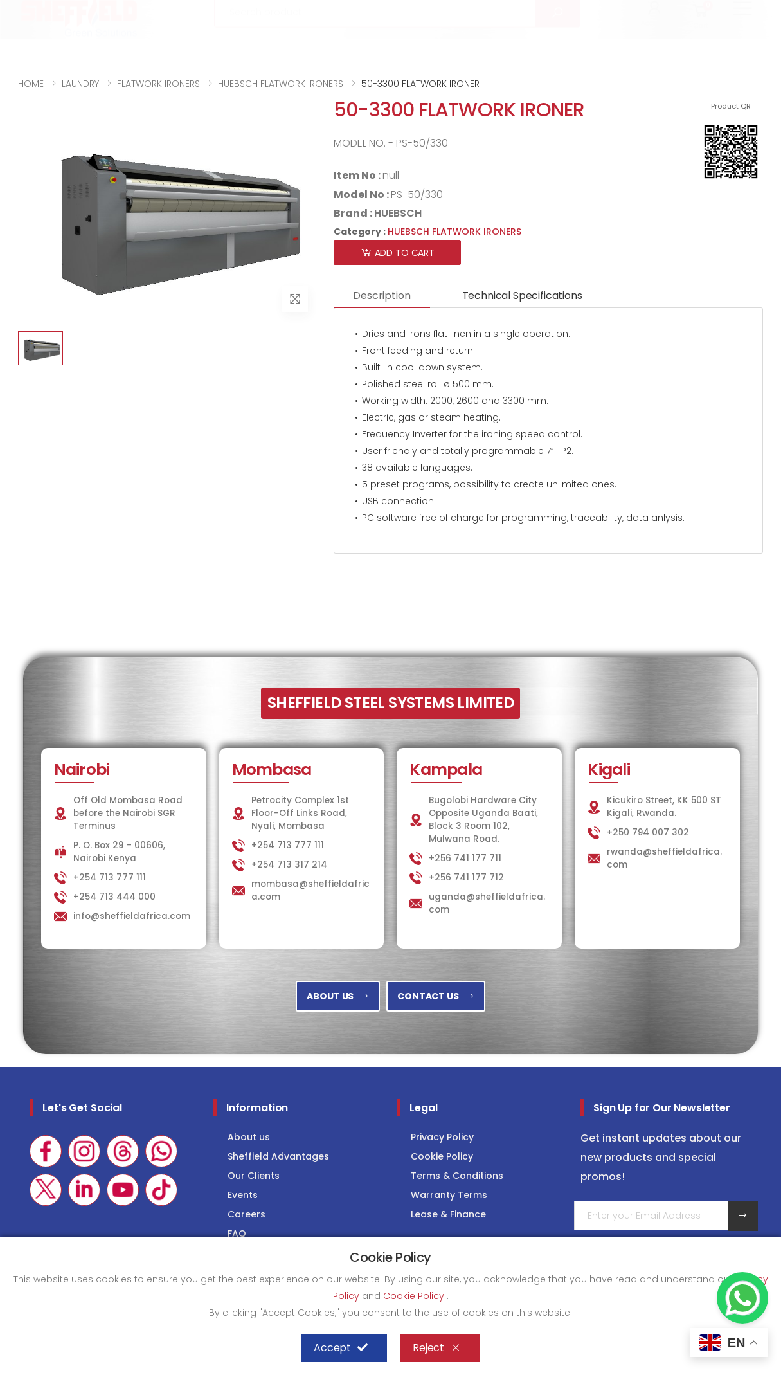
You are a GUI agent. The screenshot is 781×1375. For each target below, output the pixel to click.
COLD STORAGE (629, 14)
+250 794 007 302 (648, 832)
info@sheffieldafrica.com (177, 14)
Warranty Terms (449, 1194)
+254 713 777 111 (56, 14)
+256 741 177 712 (466, 877)
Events (243, 1194)
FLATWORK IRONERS (158, 83)
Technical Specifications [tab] (522, 295)
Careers (246, 1214)
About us (249, 1137)
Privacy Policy (442, 1137)
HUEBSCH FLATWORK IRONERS (280, 83)
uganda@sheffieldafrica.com (487, 903)
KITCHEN (469, 14)
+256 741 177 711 (465, 858)
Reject (437, 1348)
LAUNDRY (542, 14)
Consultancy (724, 14)
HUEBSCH (398, 213)
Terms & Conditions (457, 1175)
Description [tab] (381, 295)
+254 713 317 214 (289, 865)
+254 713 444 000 (114, 897)
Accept (341, 1348)
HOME (31, 83)
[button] (655, 50)
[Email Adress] (651, 1215)
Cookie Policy (442, 1156)
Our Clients (254, 1175)
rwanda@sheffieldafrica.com (664, 858)
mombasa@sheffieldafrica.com (310, 890)
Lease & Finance (448, 1214)
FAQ (237, 1233)
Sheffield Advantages (278, 1156)
